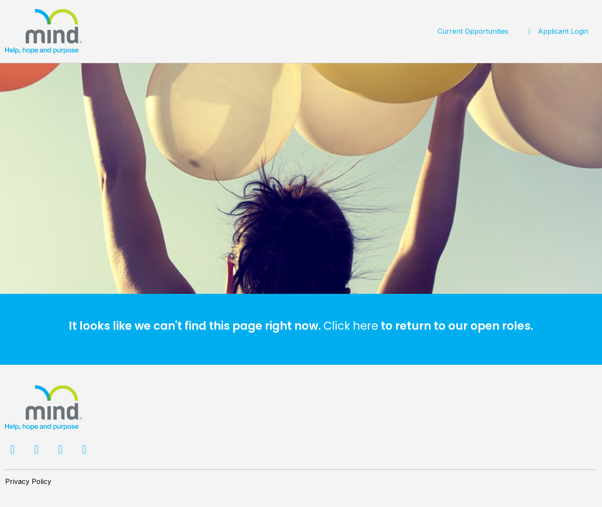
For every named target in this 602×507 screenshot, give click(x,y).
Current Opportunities (473, 31)
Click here (350, 326)
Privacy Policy (28, 481)
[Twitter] (37, 451)
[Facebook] (13, 451)
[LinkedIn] (61, 451)
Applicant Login (557, 31)
